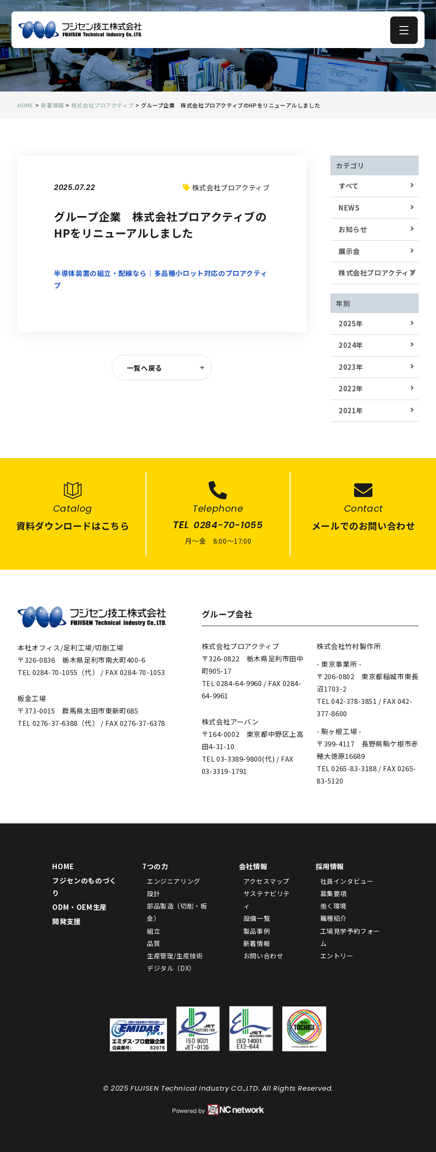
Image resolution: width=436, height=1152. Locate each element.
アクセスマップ (266, 881)
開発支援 (66, 921)
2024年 (351, 345)
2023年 (351, 367)
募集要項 (333, 893)
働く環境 (333, 905)
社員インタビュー (347, 881)
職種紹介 (333, 918)
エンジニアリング (173, 881)
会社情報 (253, 866)
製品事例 (256, 931)
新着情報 (256, 943)
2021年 (351, 410)
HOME (63, 866)
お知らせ (353, 229)
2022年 (351, 388)
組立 (153, 931)
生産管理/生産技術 (175, 955)
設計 (153, 893)
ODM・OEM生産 (79, 907)
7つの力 (155, 866)
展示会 (349, 251)
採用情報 (330, 866)
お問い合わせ (263, 955)
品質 (153, 943)
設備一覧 (256, 918)
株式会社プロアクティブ (377, 272)
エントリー (337, 955)
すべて (349, 185)
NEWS (349, 207)
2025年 (351, 323)
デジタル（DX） (171, 968)
